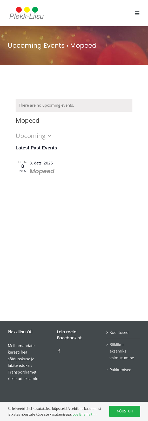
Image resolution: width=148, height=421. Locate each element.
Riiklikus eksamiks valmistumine (122, 351)
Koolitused (119, 332)
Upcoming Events (36, 45)
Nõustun (125, 411)
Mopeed (42, 171)
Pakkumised (120, 369)
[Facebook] (59, 351)
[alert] (74, 105)
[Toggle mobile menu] (137, 13)
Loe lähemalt (82, 414)
